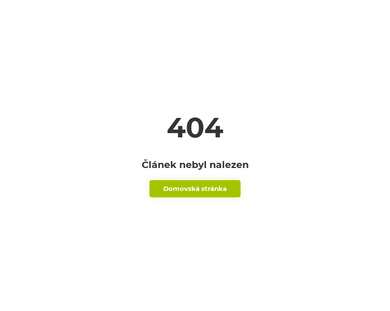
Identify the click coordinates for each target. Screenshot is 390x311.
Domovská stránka (195, 188)
